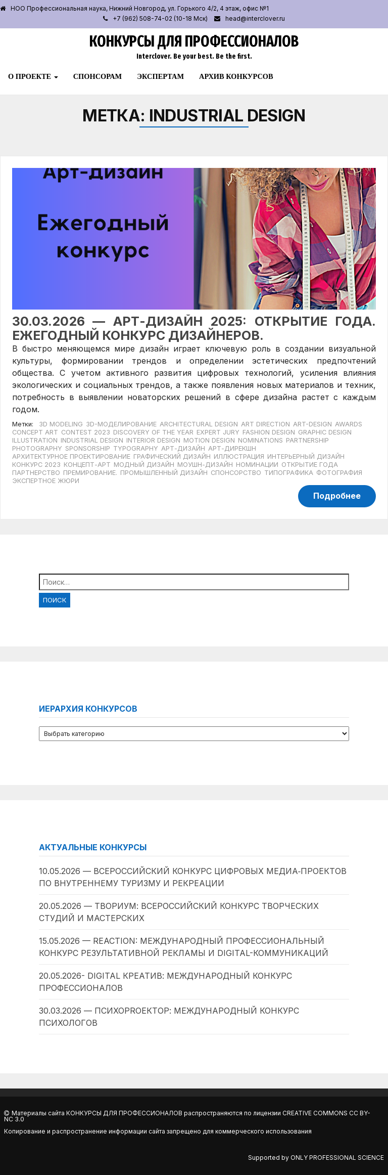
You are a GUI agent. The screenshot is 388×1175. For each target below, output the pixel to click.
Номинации (257, 464)
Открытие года (309, 464)
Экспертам (160, 76)
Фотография (339, 472)
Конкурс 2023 (36, 464)
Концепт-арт (87, 464)
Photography (37, 448)
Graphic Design (325, 432)
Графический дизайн (172, 456)
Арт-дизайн (183, 448)
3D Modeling (61, 424)
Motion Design (209, 440)
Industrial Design (92, 440)
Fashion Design (269, 432)
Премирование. (90, 472)
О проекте (33, 76)
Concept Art (35, 432)
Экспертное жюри (45, 481)
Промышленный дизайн (164, 472)
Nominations (260, 440)
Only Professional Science (337, 1157)
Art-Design (312, 424)
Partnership (307, 440)
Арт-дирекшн (232, 448)
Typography (135, 448)
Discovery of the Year (153, 432)
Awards (348, 424)
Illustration (35, 440)
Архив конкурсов (236, 76)
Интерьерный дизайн (306, 456)
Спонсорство (236, 472)
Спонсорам (97, 76)
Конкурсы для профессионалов (194, 41)
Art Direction (265, 424)
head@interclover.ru (255, 18)
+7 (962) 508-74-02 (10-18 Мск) (160, 18)
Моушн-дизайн (205, 464)
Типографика (288, 472)
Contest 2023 (85, 432)
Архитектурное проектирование (71, 456)
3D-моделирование (121, 424)
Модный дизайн (144, 464)
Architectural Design (199, 424)
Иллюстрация (239, 456)
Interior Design (153, 440)
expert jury (218, 432)
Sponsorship (87, 448)
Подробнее (337, 496)
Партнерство (36, 472)
